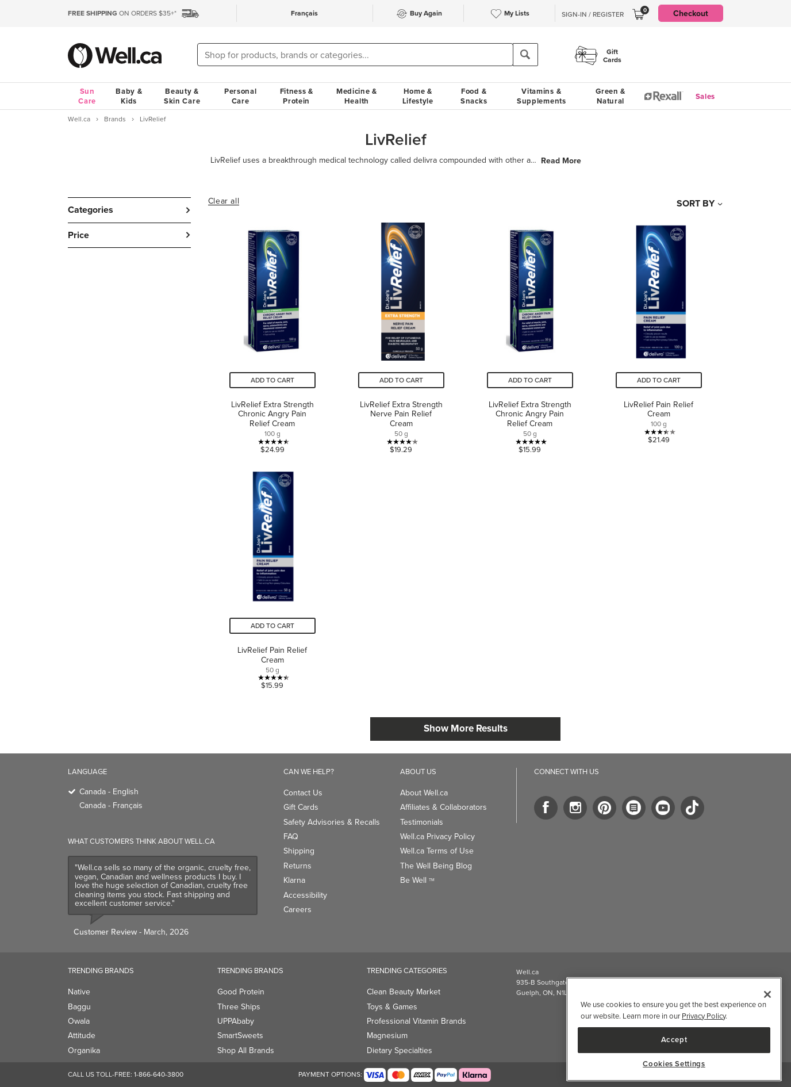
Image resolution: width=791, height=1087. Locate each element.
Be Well (417, 880)
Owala (79, 1021)
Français (304, 13)
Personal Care (240, 96)
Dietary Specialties (399, 1050)
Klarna (294, 880)
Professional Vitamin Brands (416, 1021)
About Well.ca (424, 793)
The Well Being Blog (436, 866)
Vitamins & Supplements (541, 96)
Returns (297, 866)
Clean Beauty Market (403, 992)
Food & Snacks (473, 96)
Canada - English (109, 792)
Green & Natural (610, 96)
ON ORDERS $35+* (122, 13)
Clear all (223, 201)
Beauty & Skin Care (182, 96)
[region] (674, 1029)
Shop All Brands (245, 1050)
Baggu (79, 1007)
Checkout (690, 13)
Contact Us (302, 793)
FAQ (290, 836)
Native (79, 992)
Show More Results (466, 728)
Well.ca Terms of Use (437, 851)
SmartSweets (240, 1035)
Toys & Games (392, 1007)
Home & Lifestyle (417, 96)
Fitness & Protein (296, 96)
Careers (297, 910)
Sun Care (87, 96)
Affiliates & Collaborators (443, 807)
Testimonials (421, 822)
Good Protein (240, 992)
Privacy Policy (703, 1016)
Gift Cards (300, 807)
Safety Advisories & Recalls (331, 822)
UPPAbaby (235, 1021)
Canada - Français (111, 805)
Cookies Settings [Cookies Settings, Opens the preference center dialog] (674, 1064)
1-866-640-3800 (158, 1074)
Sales (706, 96)
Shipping (298, 851)
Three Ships (238, 1007)
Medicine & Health (356, 96)
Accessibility (305, 895)
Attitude (81, 1035)
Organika (84, 1050)
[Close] (767, 994)
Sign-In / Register (593, 14)
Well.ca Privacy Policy (437, 836)
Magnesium (387, 1035)
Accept (674, 1039)
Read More (561, 160)
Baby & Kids (129, 96)
